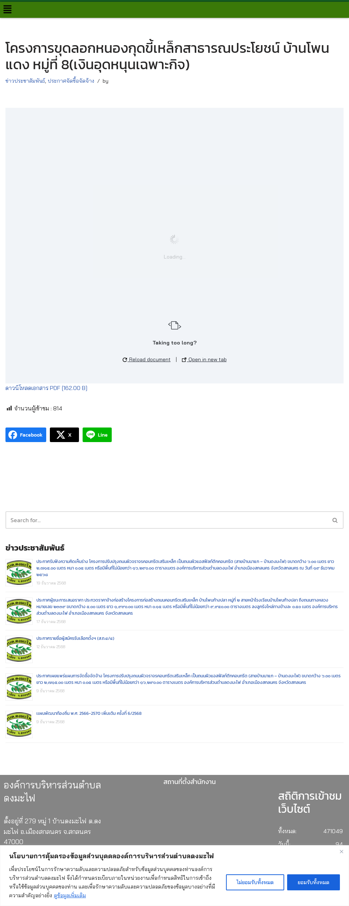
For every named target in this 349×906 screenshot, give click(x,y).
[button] (7, 9)
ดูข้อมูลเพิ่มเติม (70, 895)
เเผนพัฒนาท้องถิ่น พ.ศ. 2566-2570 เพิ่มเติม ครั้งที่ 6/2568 (89, 713)
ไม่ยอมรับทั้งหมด (255, 882)
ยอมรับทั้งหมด (313, 882)
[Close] (341, 851)
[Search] (335, 520)
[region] (174, 875)
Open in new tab (204, 359)
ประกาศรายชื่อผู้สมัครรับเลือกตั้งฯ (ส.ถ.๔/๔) (75, 638)
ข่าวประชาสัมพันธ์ (25, 81)
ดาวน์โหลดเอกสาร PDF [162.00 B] (46, 387)
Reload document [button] (147, 359)
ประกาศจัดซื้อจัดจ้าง (71, 81)
